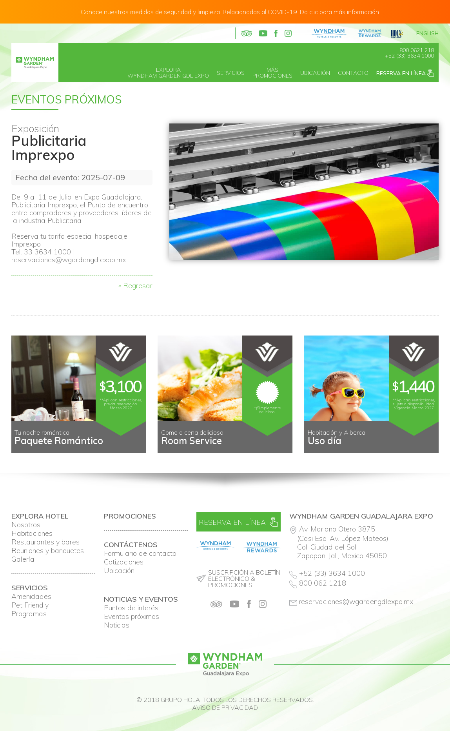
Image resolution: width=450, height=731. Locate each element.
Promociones (130, 516)
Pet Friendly (30, 605)
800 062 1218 (322, 583)
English (427, 33)
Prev (21, 447)
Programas (29, 613)
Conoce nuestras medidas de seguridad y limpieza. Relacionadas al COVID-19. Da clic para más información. (230, 12)
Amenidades (31, 596)
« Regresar (135, 286)
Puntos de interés (131, 608)
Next (428, 447)
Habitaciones (32, 533)
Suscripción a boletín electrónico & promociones (244, 578)
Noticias (116, 625)
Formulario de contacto (140, 553)
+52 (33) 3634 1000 (409, 55)
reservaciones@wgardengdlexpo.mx (356, 601)
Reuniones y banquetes (47, 550)
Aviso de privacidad (225, 707)
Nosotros (25, 525)
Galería (22, 559)
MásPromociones (272, 72)
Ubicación (315, 72)
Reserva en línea (405, 73)
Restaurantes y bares (45, 542)
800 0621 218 (416, 50)
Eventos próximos (131, 616)
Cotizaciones (123, 562)
